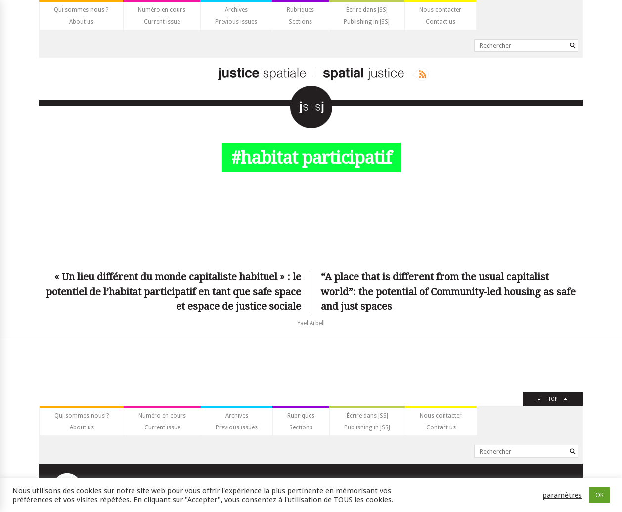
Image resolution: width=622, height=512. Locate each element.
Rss (420, 74)
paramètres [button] (562, 495)
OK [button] (599, 495)
